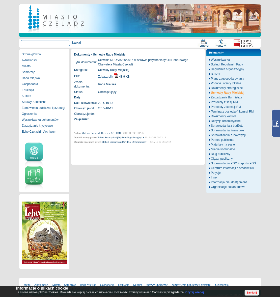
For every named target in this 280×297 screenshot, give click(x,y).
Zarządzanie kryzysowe (37, 125)
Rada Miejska (31, 78)
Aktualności (29, 60)
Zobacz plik (105, 76)
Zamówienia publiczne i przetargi (43, 108)
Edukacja (28, 90)
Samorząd (28, 72)
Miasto (26, 66)
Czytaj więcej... (195, 292)
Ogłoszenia (29, 114)
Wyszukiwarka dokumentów (40, 119)
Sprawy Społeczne (34, 102)
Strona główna (31, 54)
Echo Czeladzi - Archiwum (39, 131)
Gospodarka (30, 84)
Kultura (26, 96)
